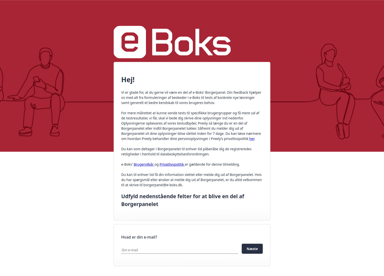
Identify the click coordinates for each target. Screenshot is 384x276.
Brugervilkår (144, 164)
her (251, 138)
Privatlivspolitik (172, 164)
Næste (252, 248)
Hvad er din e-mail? (139, 237)
